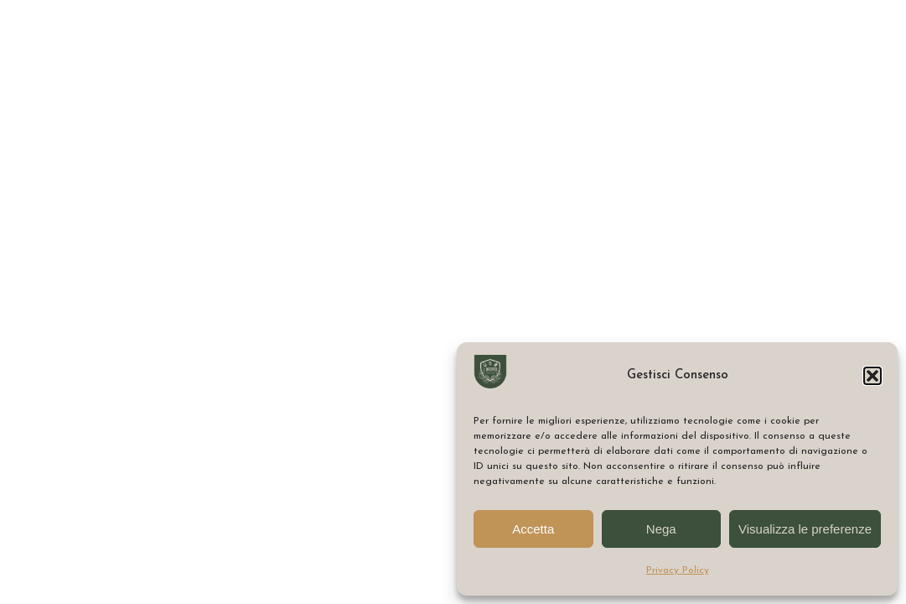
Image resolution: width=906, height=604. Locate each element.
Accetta (533, 529)
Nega (661, 529)
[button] (872, 375)
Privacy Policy (677, 570)
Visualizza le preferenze (805, 529)
